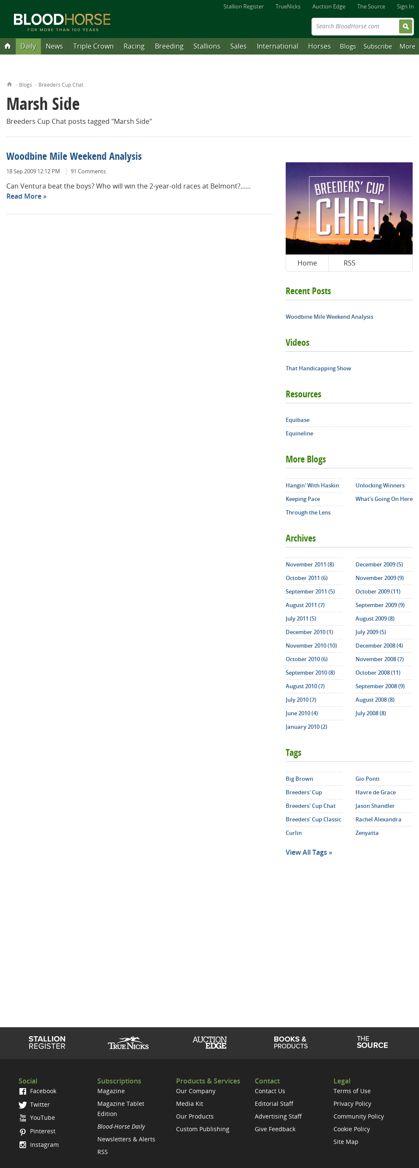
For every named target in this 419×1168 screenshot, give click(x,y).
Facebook (37, 1091)
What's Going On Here (384, 499)
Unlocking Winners (380, 485)
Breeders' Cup (304, 792)
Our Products (195, 1116)
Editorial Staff (274, 1104)
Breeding (169, 46)
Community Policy (359, 1116)
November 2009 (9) (380, 578)
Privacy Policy (352, 1104)
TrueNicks (288, 6)
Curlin (294, 833)
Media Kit (189, 1104)
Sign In (405, 6)
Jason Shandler (375, 806)
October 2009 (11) (378, 591)
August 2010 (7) (305, 686)
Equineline (299, 433)
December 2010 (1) (309, 632)
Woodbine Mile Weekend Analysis (74, 157)
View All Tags (306, 852)
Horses (319, 46)
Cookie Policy (352, 1129)
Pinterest (37, 1131)
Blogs (348, 46)
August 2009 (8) (375, 618)
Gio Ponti (368, 778)
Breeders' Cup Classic (313, 819)
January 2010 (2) (306, 726)
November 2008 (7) (380, 659)
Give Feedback (275, 1129)
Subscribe (378, 46)
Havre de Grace (376, 792)
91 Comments (88, 171)
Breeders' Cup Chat (311, 806)
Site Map (346, 1142)
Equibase (297, 420)
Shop (291, 1042)
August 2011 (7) (305, 605)
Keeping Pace (303, 499)
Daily (28, 46)
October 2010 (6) (307, 659)
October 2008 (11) (378, 672)
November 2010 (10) (311, 645)
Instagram (39, 1145)
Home (9, 83)
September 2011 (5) (310, 591)
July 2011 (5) (301, 618)
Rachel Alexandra (379, 819)
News (54, 46)
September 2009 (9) (380, 605)
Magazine (111, 1091)
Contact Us (270, 1091)
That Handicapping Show (318, 368)
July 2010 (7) (301, 699)
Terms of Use (352, 1091)
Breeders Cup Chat (61, 84)
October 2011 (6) (307, 578)
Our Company (195, 1091)
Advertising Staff (278, 1116)
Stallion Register (243, 6)
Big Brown (299, 778)
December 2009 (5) (379, 564)
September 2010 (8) (310, 672)
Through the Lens (308, 512)
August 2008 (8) (375, 699)
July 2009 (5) (371, 632)
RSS (350, 263)
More (407, 46)
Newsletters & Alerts (126, 1139)
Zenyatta (367, 833)
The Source (371, 6)
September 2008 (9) (380, 686)
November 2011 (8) (310, 564)
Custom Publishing (202, 1129)
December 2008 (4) (379, 645)
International (277, 46)
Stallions (207, 46)
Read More (23, 196)
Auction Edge (328, 6)
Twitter (34, 1104)
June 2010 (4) (302, 713)
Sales (238, 46)
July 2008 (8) (371, 713)
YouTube (37, 1117)
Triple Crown (93, 46)
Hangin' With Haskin (312, 485)
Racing (134, 46)
